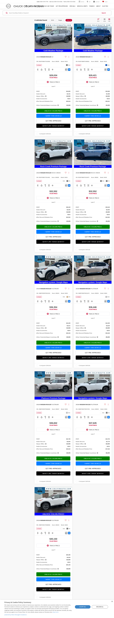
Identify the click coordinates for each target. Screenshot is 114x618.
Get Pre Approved (62, 6)
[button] (70, 38)
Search (104, 13)
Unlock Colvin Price (53, 111)
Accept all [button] (82, 607)
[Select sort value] (98, 20)
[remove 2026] (53, 20)
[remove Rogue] (61, 20)
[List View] (109, 20)
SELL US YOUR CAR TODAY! (46, 6)
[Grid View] (104, 20)
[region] (53, 98)
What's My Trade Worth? (53, 126)
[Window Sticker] (69, 69)
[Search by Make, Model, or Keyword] (54, 13)
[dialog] (57, 609)
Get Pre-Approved (53, 121)
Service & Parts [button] (82, 6)
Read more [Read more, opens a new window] (56, 612)
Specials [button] (72, 6)
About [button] (98, 6)
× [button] (112, 601)
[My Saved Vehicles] (105, 1)
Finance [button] (91, 6)
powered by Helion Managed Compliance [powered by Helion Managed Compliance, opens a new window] (15, 615)
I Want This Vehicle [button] (53, 116)
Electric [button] (105, 6)
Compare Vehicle (45, 134)
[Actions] (68, 56)
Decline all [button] (99, 607)
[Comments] (66, 69)
